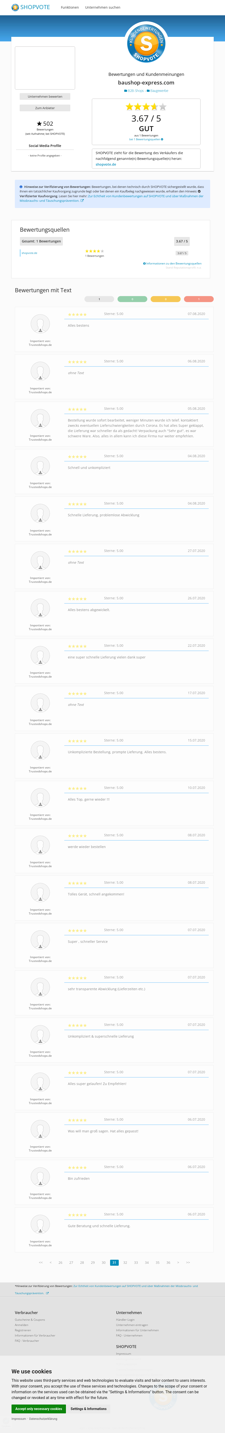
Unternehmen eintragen (132, 1325)
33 (136, 1262)
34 (147, 1262)
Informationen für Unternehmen (137, 1330)
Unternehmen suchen (102, 7)
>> (188, 1262)
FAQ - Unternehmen (129, 1335)
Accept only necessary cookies (38, 1409)
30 (104, 1262)
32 (125, 1262)
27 (71, 1262)
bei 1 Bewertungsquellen (146, 139)
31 (114, 1262)
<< (41, 1262)
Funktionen (70, 7)
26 (60, 1262)
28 (82, 1262)
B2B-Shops (134, 90)
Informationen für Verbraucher (35, 1335)
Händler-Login (125, 1320)
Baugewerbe (157, 90)
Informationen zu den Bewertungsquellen (172, 263)
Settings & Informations (89, 1409)
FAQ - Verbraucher (27, 1341)
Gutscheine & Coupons (30, 1320)
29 (93, 1262)
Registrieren (23, 1330)
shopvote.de (106, 164)
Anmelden (21, 1325)
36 (168, 1262)
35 (158, 1262)
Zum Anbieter (45, 108)
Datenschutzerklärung (43, 1419)
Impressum (19, 1419)
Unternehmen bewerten (45, 96)
